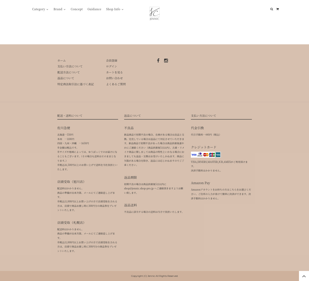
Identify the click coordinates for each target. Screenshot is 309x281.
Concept (77, 9)
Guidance (94, 9)
